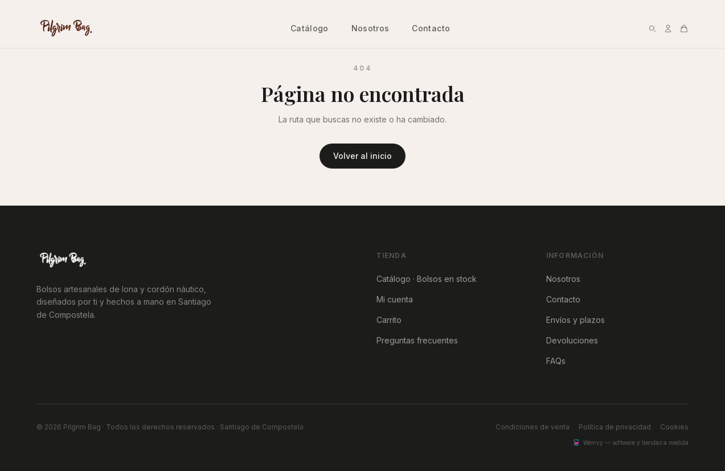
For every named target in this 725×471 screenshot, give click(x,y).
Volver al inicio (362, 156)
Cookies (674, 427)
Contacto (431, 28)
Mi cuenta (394, 299)
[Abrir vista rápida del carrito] (684, 28)
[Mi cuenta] (668, 28)
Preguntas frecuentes (417, 340)
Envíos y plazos (575, 320)
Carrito (389, 320)
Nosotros (370, 28)
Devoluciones (572, 340)
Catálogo (309, 28)
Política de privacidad (615, 427)
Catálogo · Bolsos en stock (426, 279)
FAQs (556, 361)
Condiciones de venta (532, 427)
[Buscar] (652, 28)
